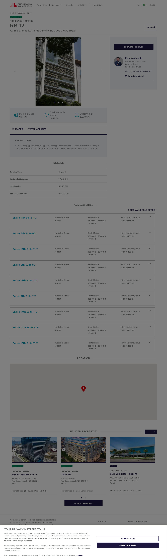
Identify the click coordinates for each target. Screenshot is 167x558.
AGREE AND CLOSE (127, 545)
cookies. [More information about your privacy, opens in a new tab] (79, 555)
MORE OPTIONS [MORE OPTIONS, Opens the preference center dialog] (128, 539)
